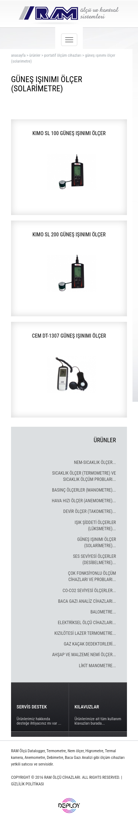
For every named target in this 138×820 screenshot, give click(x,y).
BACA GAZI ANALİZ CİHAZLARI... (87, 601)
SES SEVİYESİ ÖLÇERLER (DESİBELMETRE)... (94, 559)
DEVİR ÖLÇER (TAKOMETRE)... (89, 511)
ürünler (34, 55)
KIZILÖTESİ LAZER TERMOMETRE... (85, 633)
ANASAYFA (18, 55)
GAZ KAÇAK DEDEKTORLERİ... (90, 644)
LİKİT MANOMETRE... (97, 665)
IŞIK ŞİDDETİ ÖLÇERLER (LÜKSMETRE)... (95, 525)
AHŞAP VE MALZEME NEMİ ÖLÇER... (84, 654)
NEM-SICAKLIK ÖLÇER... (95, 462)
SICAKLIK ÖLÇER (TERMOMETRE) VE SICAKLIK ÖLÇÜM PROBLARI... (84, 476)
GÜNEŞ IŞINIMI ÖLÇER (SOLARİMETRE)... (96, 542)
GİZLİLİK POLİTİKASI (27, 784)
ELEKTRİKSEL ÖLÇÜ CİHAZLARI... (87, 622)
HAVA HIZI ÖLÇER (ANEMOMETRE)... (84, 500)
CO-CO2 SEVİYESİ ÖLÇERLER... (89, 590)
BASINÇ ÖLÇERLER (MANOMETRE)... (84, 490)
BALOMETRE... (103, 612)
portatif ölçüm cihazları (62, 55)
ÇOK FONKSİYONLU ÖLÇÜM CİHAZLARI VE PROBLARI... (92, 576)
